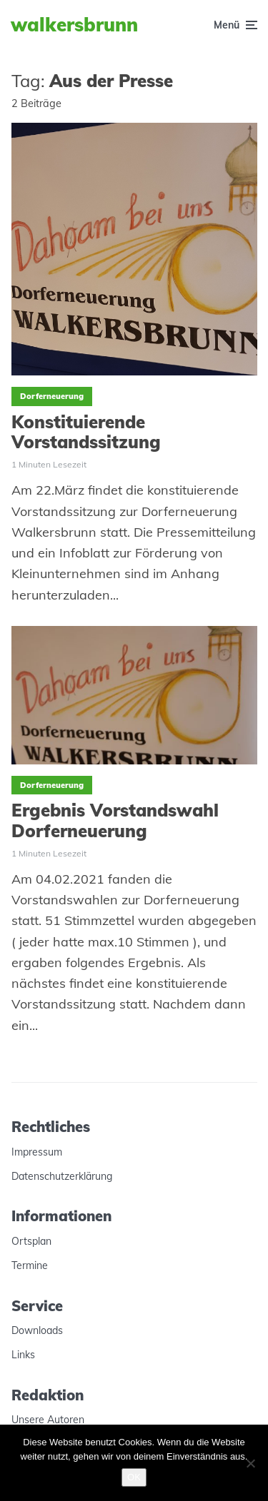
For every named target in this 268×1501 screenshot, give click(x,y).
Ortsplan (31, 1241)
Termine (29, 1265)
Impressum (36, 1152)
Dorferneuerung (52, 396)
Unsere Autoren (47, 1419)
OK (134, 1477)
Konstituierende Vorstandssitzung (86, 432)
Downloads (37, 1330)
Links (23, 1354)
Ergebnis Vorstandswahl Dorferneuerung (115, 821)
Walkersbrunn (74, 24)
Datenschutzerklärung (61, 1176)
